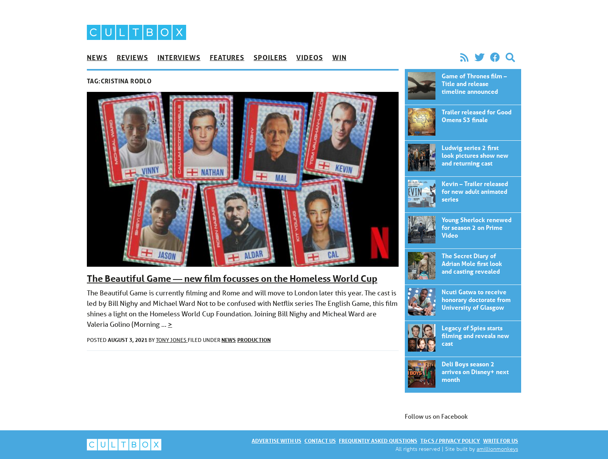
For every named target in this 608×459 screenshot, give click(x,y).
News (97, 57)
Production (254, 339)
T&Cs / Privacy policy (450, 440)
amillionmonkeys (497, 448)
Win (339, 57)
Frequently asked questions (378, 440)
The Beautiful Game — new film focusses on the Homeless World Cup (232, 278)
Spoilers (270, 57)
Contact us (320, 440)
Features (227, 57)
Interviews (178, 57)
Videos (309, 57)
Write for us (500, 440)
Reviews (132, 57)
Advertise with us (276, 440)
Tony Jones (172, 339)
